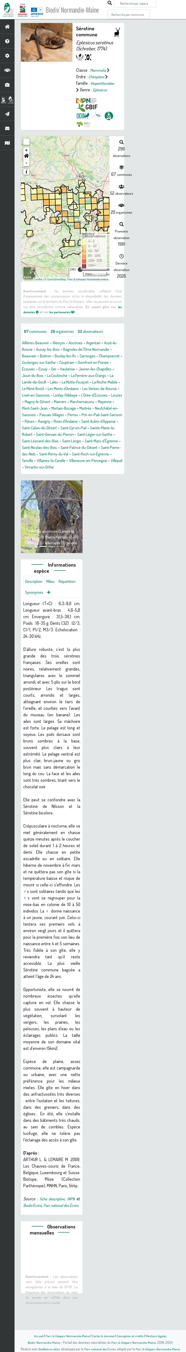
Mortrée (111, 421)
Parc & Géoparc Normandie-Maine (65, 1336)
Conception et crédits (131, 1336)
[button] (26, 163)
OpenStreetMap (56, 285)
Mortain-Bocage (87, 421)
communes (36, 338)
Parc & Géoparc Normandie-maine (87, 285)
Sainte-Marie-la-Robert (65, 447)
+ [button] (26, 157)
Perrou (104, 428)
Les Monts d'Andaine (52, 402)
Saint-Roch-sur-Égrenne (79, 474)
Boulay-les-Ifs (92, 362)
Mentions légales (158, 1336)
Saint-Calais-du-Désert (85, 441)
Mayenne (30, 421)
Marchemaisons (101, 415)
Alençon (63, 349)
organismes (66, 338)
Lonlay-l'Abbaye (70, 408)
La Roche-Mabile (83, 395)
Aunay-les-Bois (55, 356)
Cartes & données (103, 1336)
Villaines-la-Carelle (38, 480)
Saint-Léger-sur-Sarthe (57, 454)
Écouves (88, 375)
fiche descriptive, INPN (60, 1220)
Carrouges (31, 369)
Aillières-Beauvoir (37, 349)
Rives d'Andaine (107, 434)
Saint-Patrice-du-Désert (53, 467)
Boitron (69, 362)
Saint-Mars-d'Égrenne (68, 460)
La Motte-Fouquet (50, 395)
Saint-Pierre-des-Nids (96, 467)
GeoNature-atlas (47, 1349)
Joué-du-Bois (95, 382)
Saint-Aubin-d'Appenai (43, 441)
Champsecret (55, 369)
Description (35, 601)
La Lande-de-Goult (103, 388)
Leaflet (38, 285)
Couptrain (30, 375)
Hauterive (30, 382)
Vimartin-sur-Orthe (38, 487)
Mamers (78, 415)
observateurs (97, 338)
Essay (104, 375)
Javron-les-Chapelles (61, 382)
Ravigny (84, 434)
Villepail (111, 480)
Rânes (68, 434)
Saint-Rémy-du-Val (38, 474)
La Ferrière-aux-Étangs (64, 388)
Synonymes (58, 613)
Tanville (110, 474)
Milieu (53, 601)
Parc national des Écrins (99, 1349)
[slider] (80, 276)
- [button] (26, 169)
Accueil (35, 1336)
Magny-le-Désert (52, 415)
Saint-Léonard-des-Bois (101, 454)
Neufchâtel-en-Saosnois (43, 428)
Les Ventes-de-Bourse (93, 402)
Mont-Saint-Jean (55, 421)
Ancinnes (81, 349)
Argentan (101, 349)
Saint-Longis (35, 460)
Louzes (28, 415)
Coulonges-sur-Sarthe (89, 369)
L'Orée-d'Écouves (102, 408)
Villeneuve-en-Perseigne (79, 480)
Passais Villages (81, 428)
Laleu (26, 395)
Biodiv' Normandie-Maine (79, 10)
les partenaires (65, 318)
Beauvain (52, 362)
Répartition (34, 613)
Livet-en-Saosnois (37, 408)
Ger (115, 375)
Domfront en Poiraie (59, 375)
